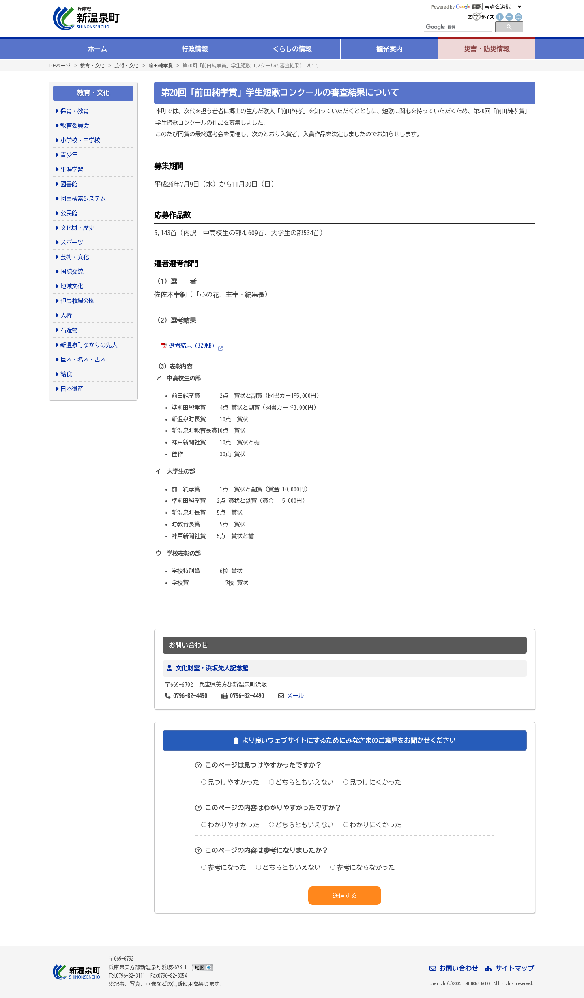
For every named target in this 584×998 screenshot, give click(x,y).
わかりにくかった (372, 825)
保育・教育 (74, 111)
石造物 (68, 330)
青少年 (68, 155)
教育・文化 (92, 65)
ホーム (97, 49)
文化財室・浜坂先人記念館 (211, 668)
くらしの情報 (292, 49)
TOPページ (60, 65)
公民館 (68, 213)
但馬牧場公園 (77, 301)
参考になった (224, 867)
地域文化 (71, 286)
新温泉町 (85, 18)
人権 (66, 315)
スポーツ (71, 242)
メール (295, 696)
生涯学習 (71, 169)
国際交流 (71, 271)
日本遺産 (71, 389)
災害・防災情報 (486, 49)
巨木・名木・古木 (83, 359)
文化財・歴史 (77, 228)
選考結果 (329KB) (187, 345)
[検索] (457, 27)
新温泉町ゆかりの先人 (88, 345)
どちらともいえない (301, 782)
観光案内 (389, 49)
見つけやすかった (230, 782)
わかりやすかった (230, 825)
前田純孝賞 (160, 65)
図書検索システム (83, 198)
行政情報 (195, 49)
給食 (66, 374)
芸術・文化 (126, 65)
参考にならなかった (362, 867)
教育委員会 (74, 125)
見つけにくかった (372, 782)
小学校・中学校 (80, 140)
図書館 (68, 184)
